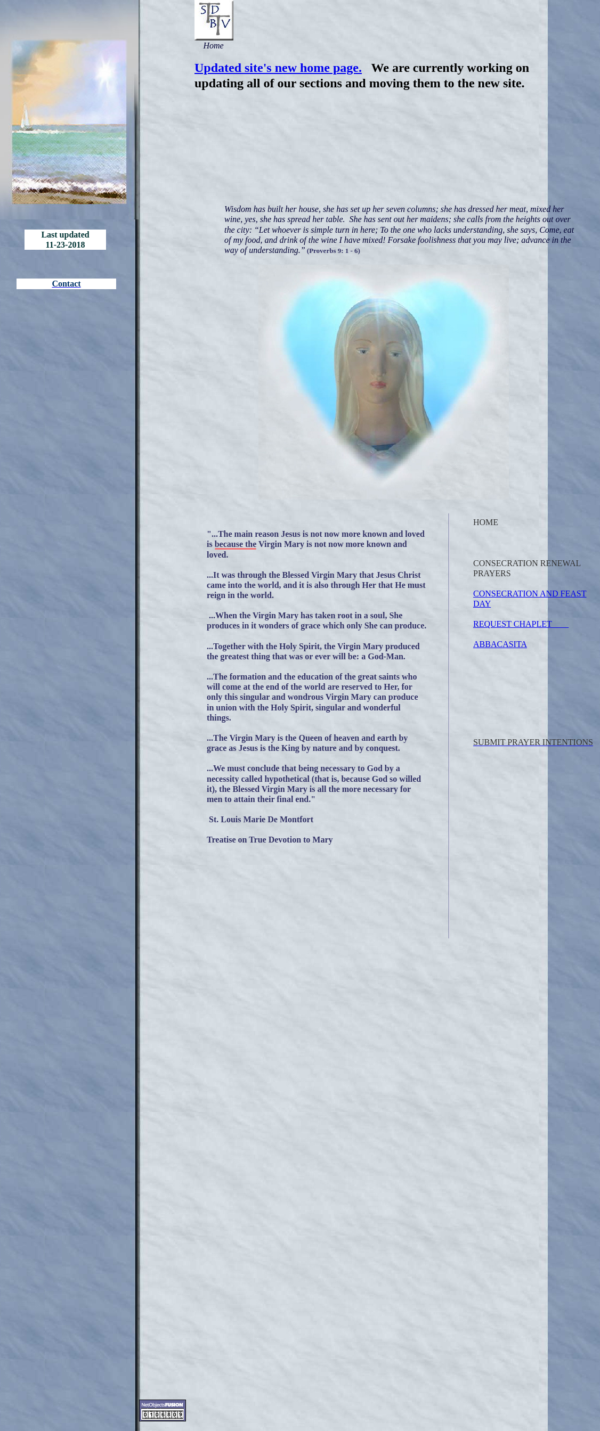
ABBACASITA (500, 644)
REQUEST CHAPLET (521, 623)
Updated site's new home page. (278, 68)
